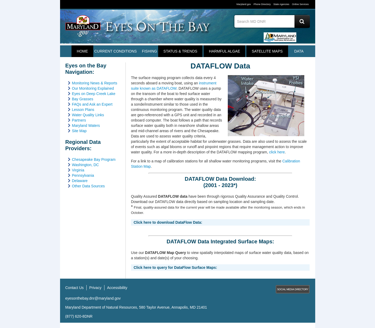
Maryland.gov (244, 4)
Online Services (300, 4)
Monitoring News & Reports (94, 83)
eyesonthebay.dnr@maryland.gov (93, 298)
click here (277, 152)
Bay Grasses (82, 99)
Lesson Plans (83, 109)
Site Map (79, 131)
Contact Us (74, 288)
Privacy (95, 288)
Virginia (78, 170)
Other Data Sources (88, 186)
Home (82, 51)
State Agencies (281, 4)
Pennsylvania (83, 175)
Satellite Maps (267, 51)
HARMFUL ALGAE (224, 51)
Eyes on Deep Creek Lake (93, 94)
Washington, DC (85, 165)
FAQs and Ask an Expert (92, 104)
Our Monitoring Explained (93, 88)
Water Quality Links (88, 115)
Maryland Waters (86, 125)
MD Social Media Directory (293, 289)
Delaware (80, 181)
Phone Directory (262, 4)
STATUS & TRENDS (180, 51)
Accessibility (117, 288)
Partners (79, 120)
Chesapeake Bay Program (94, 159)
